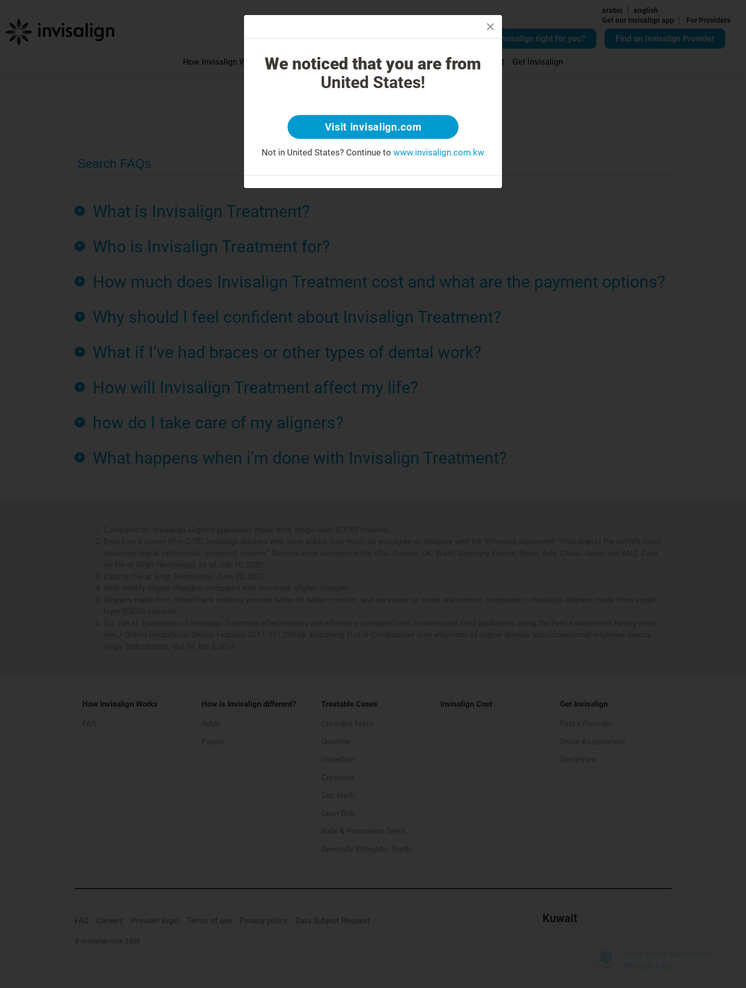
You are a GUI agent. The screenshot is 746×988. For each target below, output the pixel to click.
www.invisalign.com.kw (438, 152)
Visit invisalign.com (373, 127)
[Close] (490, 26)
